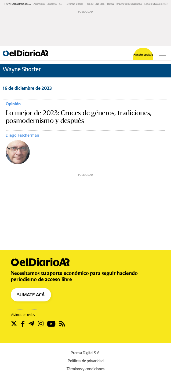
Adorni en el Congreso (45, 3)
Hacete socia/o (143, 54)
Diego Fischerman (22, 135)
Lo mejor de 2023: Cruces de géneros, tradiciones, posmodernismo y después (79, 117)
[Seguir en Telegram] (31, 323)
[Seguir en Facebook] (23, 324)
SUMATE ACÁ (31, 294)
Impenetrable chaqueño (129, 3)
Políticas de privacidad (86, 360)
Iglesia (110, 3)
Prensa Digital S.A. (85, 352)
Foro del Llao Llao (95, 3)
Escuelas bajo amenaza (156, 3)
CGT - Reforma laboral (71, 3)
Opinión (13, 103)
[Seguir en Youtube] (51, 324)
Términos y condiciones (85, 369)
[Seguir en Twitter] (14, 323)
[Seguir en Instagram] (40, 323)
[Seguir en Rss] (62, 323)
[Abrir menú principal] (162, 53)
